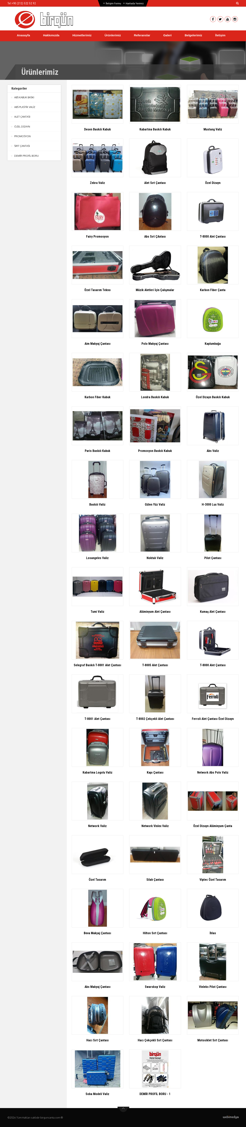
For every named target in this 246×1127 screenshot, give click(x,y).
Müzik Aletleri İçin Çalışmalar (155, 290)
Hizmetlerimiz (81, 35)
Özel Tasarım (97, 880)
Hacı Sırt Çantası (97, 1040)
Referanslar (142, 35)
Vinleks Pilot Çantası (213, 987)
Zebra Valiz (97, 183)
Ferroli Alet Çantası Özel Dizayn (212, 719)
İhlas (213, 933)
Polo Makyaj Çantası (155, 344)
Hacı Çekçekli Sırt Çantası (155, 1040)
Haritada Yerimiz (135, 3)
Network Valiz (97, 826)
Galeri (167, 35)
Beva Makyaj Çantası (97, 933)
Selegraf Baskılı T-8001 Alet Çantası (97, 665)
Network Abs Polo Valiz (213, 772)
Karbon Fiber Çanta (213, 290)
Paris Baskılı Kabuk (97, 451)
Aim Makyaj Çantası (97, 344)
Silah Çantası (155, 880)
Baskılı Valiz (97, 504)
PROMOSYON (22, 136)
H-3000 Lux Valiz (213, 504)
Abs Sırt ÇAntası (155, 236)
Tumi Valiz (97, 612)
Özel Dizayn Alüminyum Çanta (213, 826)
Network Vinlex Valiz (155, 826)
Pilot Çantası (212, 558)
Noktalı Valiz (155, 558)
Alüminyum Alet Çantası (155, 612)
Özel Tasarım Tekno (97, 290)
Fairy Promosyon (97, 236)
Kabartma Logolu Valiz (97, 772)
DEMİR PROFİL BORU (26, 155)
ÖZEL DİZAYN (22, 126)
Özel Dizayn (213, 183)
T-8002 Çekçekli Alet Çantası (155, 719)
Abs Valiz (212, 451)
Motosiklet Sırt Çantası (213, 1040)
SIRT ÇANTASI (22, 145)
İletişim (220, 35)
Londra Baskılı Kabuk (155, 397)
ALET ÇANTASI (22, 116)
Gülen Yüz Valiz (155, 504)
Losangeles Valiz (97, 558)
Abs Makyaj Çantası (97, 987)
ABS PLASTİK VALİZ (25, 107)
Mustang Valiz (212, 129)
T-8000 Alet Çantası (212, 236)
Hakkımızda (51, 35)
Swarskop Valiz (155, 987)
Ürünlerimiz (113, 35)
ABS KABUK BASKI (24, 97)
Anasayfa (23, 35)
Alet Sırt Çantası (155, 183)
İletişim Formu (113, 3)
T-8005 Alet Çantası (155, 665)
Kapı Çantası (155, 772)
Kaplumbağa (213, 344)
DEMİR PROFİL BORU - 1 (155, 1094)
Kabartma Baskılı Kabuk (155, 129)
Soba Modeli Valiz (97, 1094)
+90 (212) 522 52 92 (24, 3)
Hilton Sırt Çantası (155, 933)
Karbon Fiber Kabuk (97, 397)
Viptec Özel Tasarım (212, 880)
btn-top (123, 1109)
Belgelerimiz (193, 35)
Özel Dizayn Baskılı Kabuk (213, 397)
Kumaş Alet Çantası (213, 612)
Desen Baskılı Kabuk (97, 129)
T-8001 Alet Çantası (97, 719)
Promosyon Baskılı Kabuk (155, 451)
